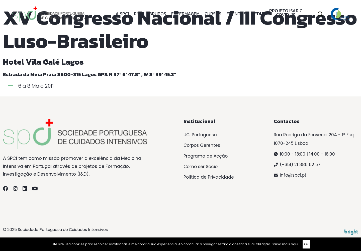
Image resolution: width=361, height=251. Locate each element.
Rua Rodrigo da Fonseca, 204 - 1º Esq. (314, 135)
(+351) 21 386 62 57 (300, 164)
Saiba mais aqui (285, 244)
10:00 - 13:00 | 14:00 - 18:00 (307, 154)
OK (306, 244)
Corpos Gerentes (202, 145)
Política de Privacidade (209, 177)
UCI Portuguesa (200, 135)
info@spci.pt (293, 175)
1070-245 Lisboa (291, 143)
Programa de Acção (206, 156)
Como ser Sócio (201, 166)
